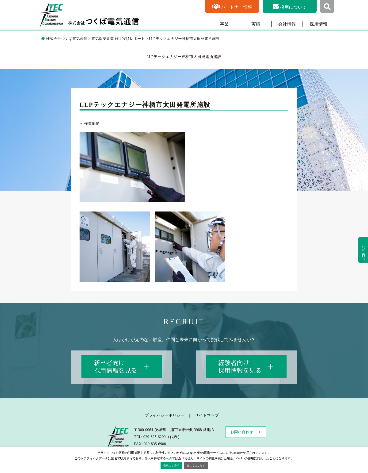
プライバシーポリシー (164, 415)
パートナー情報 (236, 7)
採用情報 (318, 24)
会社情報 (287, 24)
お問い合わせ (241, 432)
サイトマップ (207, 415)
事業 (224, 24)
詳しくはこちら (196, 465)
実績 (255, 24)
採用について (293, 7)
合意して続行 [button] (171, 465)
